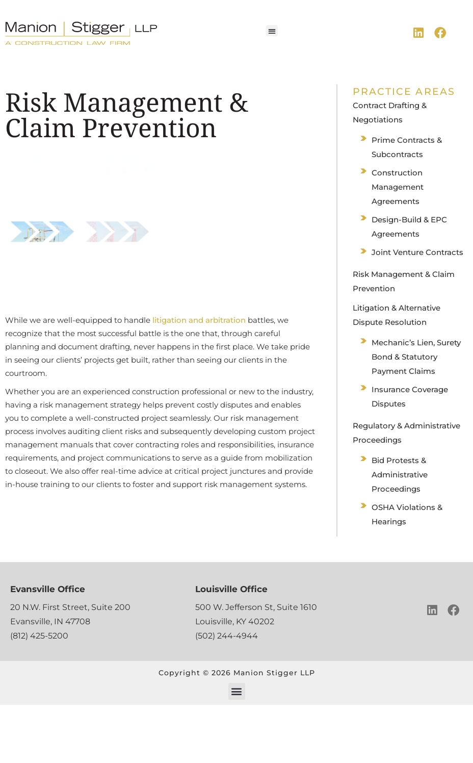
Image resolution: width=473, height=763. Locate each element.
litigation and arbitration (199, 320)
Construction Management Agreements (398, 187)
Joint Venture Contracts (417, 252)
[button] (272, 31)
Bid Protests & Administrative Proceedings (400, 474)
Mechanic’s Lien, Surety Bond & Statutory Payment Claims (416, 357)
